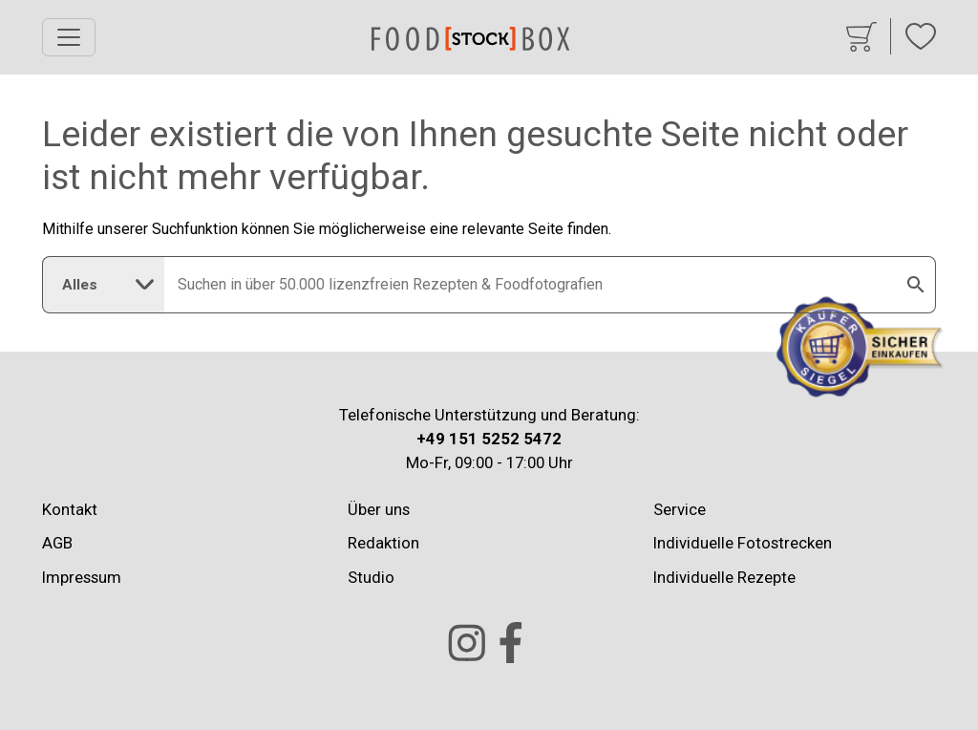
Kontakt (69, 509)
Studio (371, 577)
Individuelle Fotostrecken (742, 542)
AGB (57, 542)
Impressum (81, 577)
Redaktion (383, 542)
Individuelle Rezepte (724, 577)
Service (679, 509)
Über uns (379, 509)
